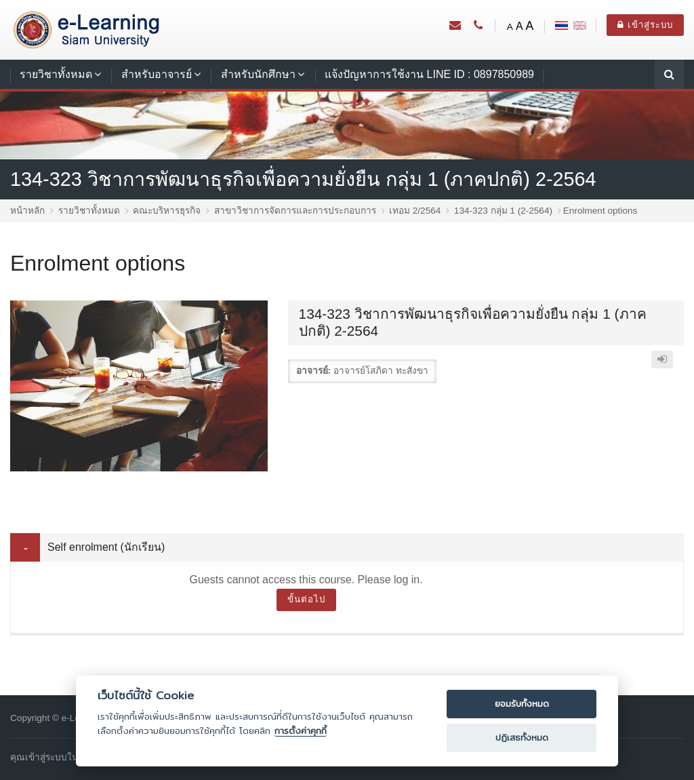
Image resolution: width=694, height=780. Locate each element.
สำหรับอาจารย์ (156, 74)
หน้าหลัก (27, 211)
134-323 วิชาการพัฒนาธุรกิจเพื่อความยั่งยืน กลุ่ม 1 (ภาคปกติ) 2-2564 (303, 179)
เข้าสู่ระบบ (645, 25)
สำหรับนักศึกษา (258, 74)
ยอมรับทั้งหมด (522, 704)
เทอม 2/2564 (415, 211)
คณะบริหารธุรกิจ (167, 211)
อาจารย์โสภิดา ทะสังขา (380, 371)
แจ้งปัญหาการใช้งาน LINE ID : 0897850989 (429, 74)
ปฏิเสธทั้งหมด (521, 737)
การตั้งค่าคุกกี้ (300, 731)
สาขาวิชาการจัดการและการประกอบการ (295, 211)
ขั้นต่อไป (306, 599)
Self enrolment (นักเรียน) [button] (106, 547)
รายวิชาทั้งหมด (56, 74)
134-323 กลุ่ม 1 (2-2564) (503, 211)
